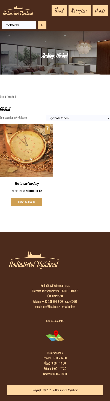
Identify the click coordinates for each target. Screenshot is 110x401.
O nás (100, 10)
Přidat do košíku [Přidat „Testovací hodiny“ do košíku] (26, 202)
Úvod (59, 10)
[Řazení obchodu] (78, 118)
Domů (3, 96)
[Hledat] (42, 25)
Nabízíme (79, 10)
